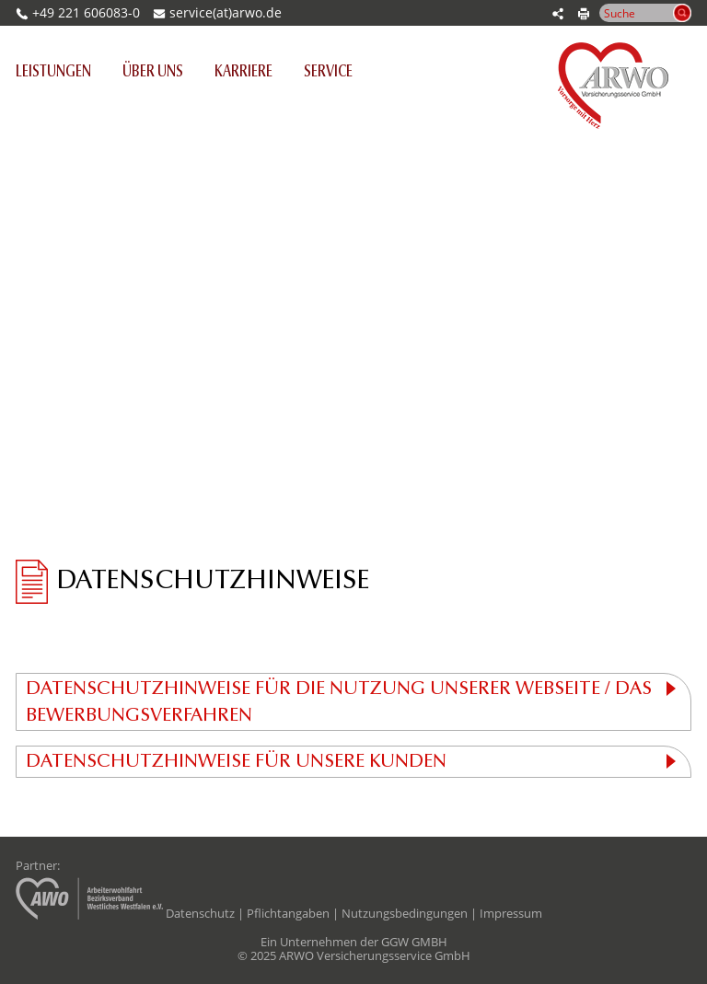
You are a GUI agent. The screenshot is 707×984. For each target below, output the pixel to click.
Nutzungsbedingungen (405, 913)
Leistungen (61, 72)
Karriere (243, 72)
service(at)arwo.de (225, 12)
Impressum (511, 913)
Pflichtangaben (288, 913)
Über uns (152, 72)
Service (328, 72)
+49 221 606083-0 (78, 12)
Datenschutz (200, 913)
